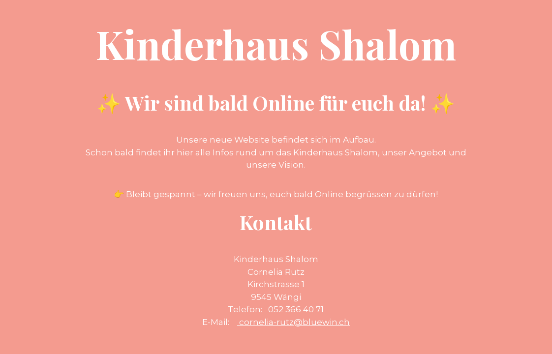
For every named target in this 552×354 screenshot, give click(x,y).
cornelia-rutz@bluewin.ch (293, 322)
